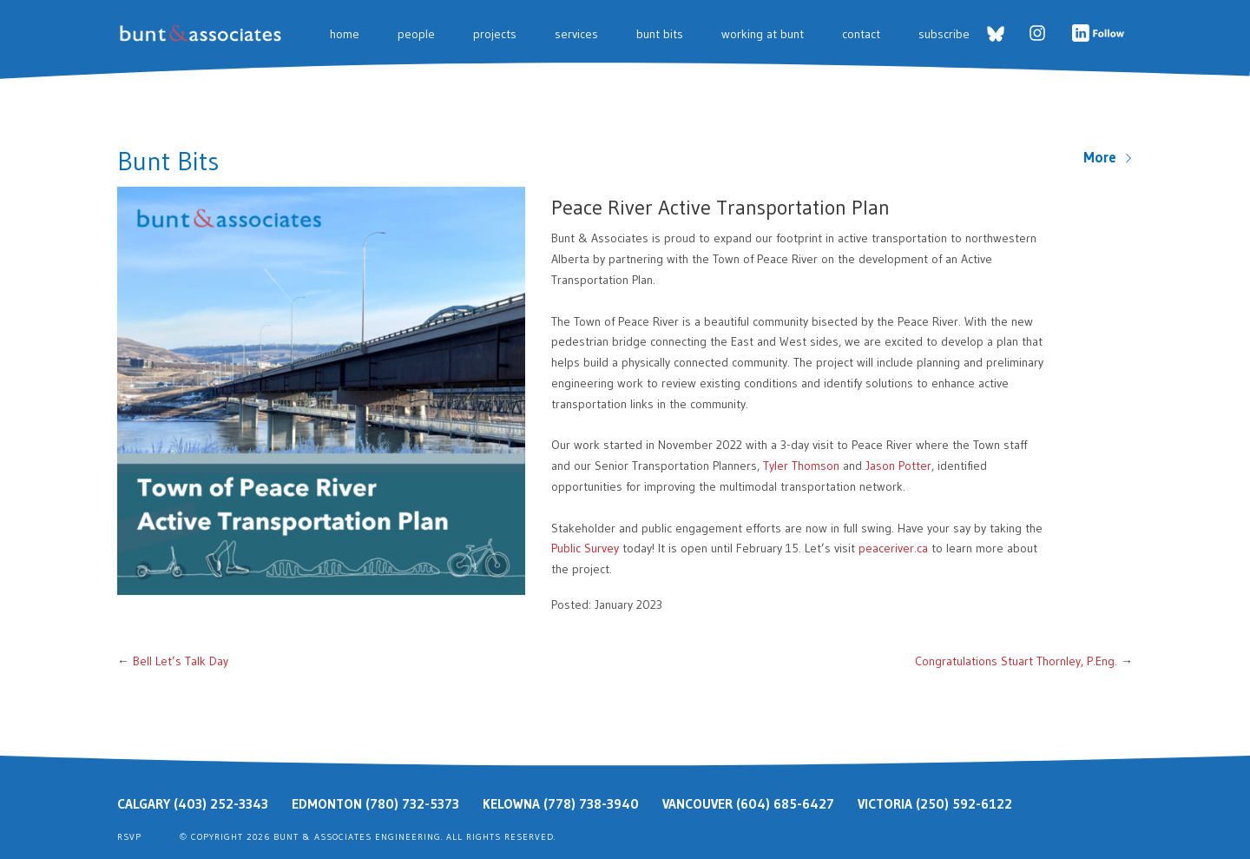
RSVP (129, 836)
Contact (861, 34)
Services (576, 34)
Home (344, 34)
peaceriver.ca (893, 548)
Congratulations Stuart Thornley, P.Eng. (1016, 661)
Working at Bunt (762, 34)
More (1108, 157)
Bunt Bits (659, 34)
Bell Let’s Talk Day (180, 661)
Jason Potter (898, 465)
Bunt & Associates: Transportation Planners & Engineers (203, 33)
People (416, 34)
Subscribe (944, 34)
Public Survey (585, 548)
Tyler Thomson (801, 465)
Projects (494, 34)
